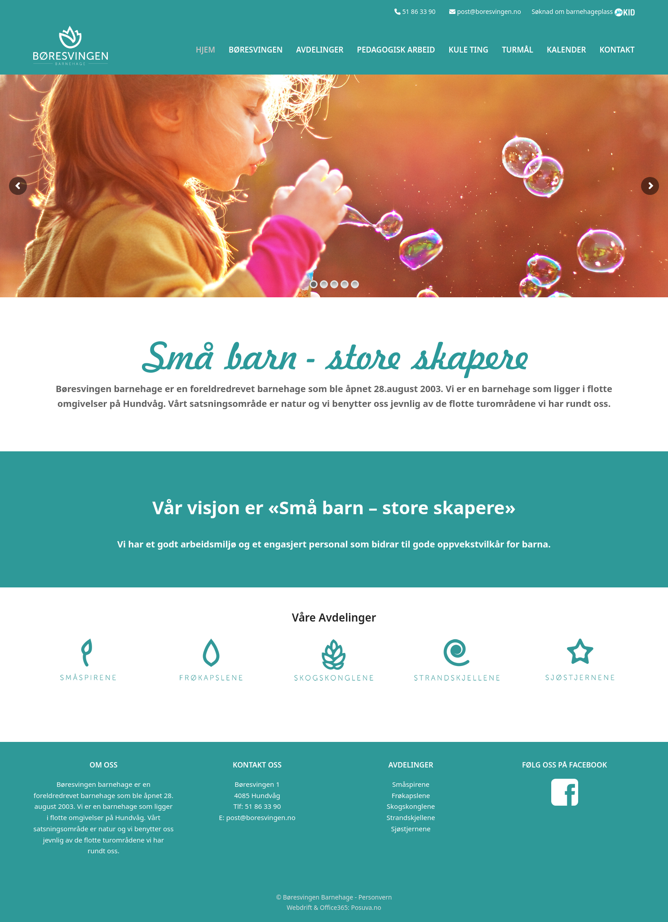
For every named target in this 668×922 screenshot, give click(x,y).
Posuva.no (366, 907)
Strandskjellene (411, 817)
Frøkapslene (411, 795)
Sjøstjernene (411, 828)
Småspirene (410, 784)
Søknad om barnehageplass (572, 11)
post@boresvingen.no (260, 817)
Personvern (375, 897)
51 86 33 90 (263, 806)
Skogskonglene (411, 806)
